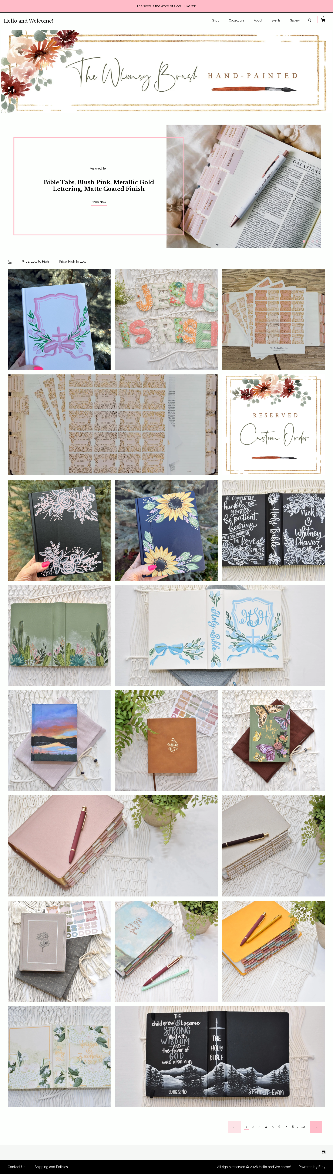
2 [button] (308, 241)
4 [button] (317, 241)
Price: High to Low (72, 261)
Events (276, 20)
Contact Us (16, 1167)
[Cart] (323, 20)
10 (303, 1127)
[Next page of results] (316, 1127)
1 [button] (304, 241)
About (258, 20)
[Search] (309, 21)
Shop (215, 20)
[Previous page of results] (234, 1127)
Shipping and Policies (51, 1167)
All (9, 261)
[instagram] (323, 1152)
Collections (237, 20)
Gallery (295, 20)
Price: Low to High (35, 261)
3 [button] (313, 241)
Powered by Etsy (312, 1167)
